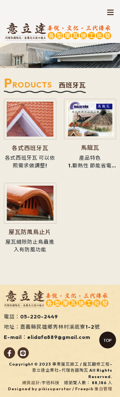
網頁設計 (31, 382)
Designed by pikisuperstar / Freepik (50, 388)
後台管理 (103, 388)
